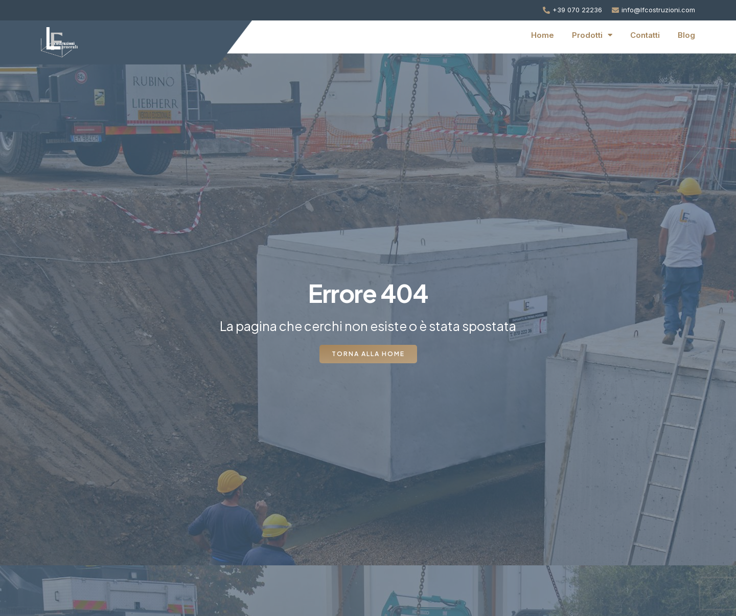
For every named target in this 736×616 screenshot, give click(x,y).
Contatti (645, 35)
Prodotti (592, 35)
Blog (686, 35)
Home (542, 35)
